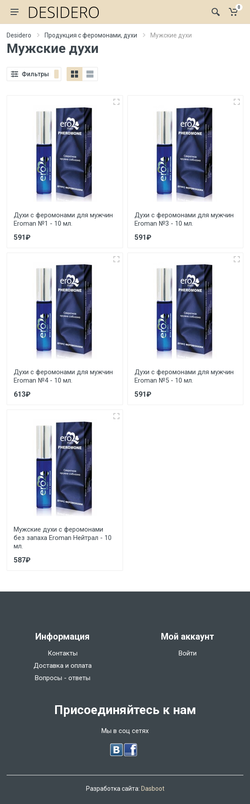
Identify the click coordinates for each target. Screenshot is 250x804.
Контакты (63, 653)
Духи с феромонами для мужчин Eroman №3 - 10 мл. (184, 219)
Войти (188, 653)
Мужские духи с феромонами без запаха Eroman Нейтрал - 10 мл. (63, 537)
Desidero (19, 35)
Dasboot (152, 788)
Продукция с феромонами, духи (91, 35)
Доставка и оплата (63, 666)
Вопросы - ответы (62, 678)
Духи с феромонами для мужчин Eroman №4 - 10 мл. (63, 376)
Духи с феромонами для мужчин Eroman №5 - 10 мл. (184, 376)
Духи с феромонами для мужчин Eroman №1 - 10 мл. (63, 219)
